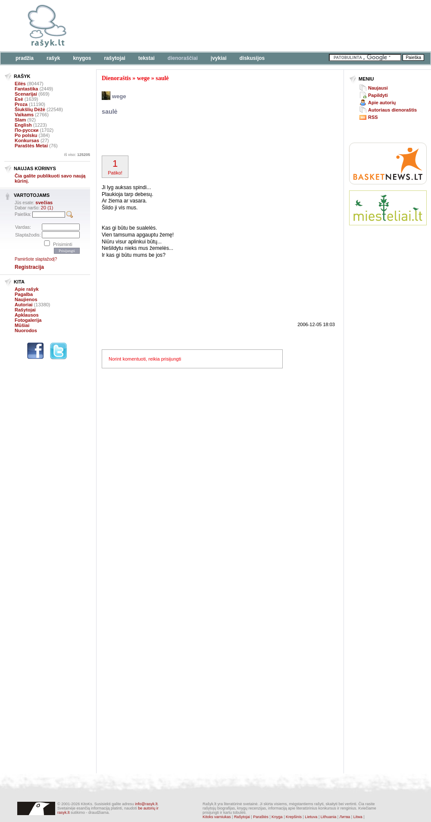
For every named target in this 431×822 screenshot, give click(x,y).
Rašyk (53, 58)
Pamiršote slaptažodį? (36, 259)
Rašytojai (114, 58)
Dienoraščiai (183, 58)
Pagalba (24, 294)
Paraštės (261, 817)
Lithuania (329, 817)
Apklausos (27, 315)
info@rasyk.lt (146, 804)
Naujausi (378, 87)
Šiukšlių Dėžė (30, 109)
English (23, 125)
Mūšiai (22, 325)
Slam (20, 119)
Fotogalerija (28, 320)
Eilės (20, 83)
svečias (44, 202)
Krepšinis (294, 817)
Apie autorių (382, 102)
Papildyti (378, 95)
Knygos (82, 58)
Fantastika (26, 88)
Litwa (357, 817)
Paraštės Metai (31, 145)
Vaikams (24, 114)
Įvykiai (219, 58)
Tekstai (146, 58)
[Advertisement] (202, 136)
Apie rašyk (27, 289)
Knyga (277, 817)
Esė (19, 99)
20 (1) (47, 207)
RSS (373, 117)
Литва (345, 817)
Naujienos (26, 299)
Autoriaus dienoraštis (392, 109)
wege (143, 78)
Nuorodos (26, 330)
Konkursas (27, 140)
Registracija (29, 267)
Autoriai (24, 304)
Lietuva (311, 817)
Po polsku (26, 135)
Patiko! (115, 166)
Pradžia (25, 58)
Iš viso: (77, 155)
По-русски (26, 130)
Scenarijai (26, 94)
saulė (162, 78)
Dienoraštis (116, 78)
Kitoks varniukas (217, 817)
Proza (21, 104)
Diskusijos (252, 58)
